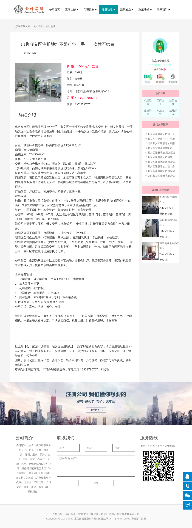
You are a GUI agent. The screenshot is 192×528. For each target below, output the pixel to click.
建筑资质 (148, 112)
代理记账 (148, 102)
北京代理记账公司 (93, 514)
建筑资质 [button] (126, 9)
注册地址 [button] (108, 9)
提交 (96, 483)
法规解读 (173, 112)
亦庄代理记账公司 (114, 514)
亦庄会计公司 (132, 514)
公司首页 (54, 9)
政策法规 (160, 112)
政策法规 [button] (145, 9)
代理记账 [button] (90, 9)
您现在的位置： (24, 26)
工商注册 (160, 102)
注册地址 (50, 26)
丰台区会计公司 (74, 514)
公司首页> (39, 26)
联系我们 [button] (163, 9)
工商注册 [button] (71, 9)
